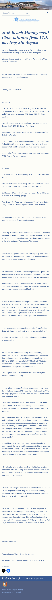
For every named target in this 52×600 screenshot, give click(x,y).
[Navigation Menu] (47, 13)
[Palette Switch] (43, 19)
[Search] (13, 13)
